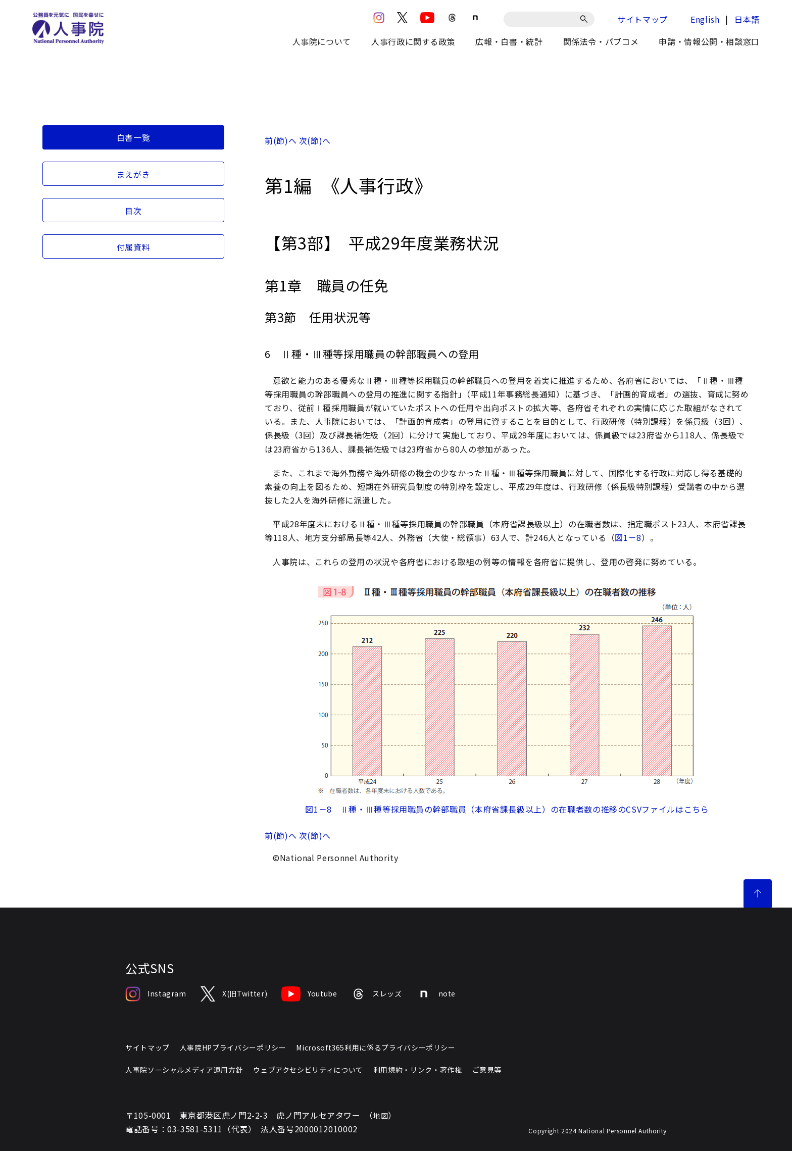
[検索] (586, 19)
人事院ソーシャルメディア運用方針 (184, 1070)
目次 (133, 211)
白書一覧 (134, 137)
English (704, 19)
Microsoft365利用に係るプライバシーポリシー (375, 1047)
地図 (380, 1116)
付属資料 (134, 247)
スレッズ (377, 994)
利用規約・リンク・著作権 (417, 1070)
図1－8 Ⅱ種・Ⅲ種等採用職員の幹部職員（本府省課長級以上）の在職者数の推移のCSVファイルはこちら (507, 809)
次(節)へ (315, 140)
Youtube (309, 994)
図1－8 (628, 537)
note (436, 994)
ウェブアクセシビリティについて (308, 1070)
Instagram (155, 994)
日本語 (747, 19)
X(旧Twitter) (234, 994)
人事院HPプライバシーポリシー (233, 1047)
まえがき (134, 174)
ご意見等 (487, 1070)
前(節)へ (280, 140)
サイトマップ (642, 19)
